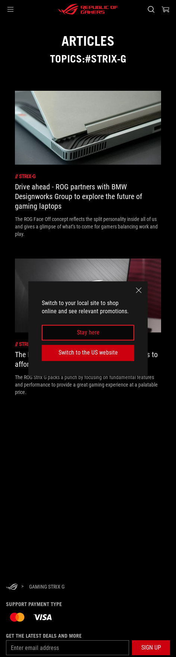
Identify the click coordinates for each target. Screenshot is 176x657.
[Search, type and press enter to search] (150, 9)
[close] (138, 290)
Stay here (88, 332)
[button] (10, 9)
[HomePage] (12, 587)
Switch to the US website (88, 352)
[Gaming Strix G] (47, 587)
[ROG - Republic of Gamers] (88, 9)
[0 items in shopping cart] (165, 9)
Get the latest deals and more (44, 636)
